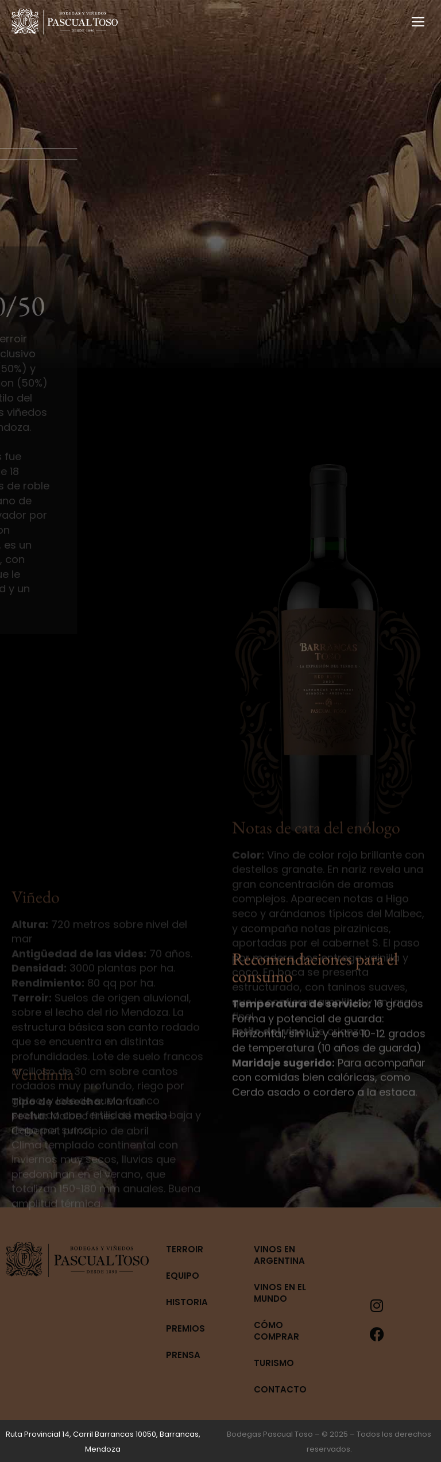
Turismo (274, 1363)
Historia (187, 1302)
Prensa (183, 1355)
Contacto (280, 1389)
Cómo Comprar (276, 1331)
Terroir (184, 1249)
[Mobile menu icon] (418, 21)
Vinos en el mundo (280, 1293)
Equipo (182, 1276)
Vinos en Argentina (279, 1255)
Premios (185, 1328)
